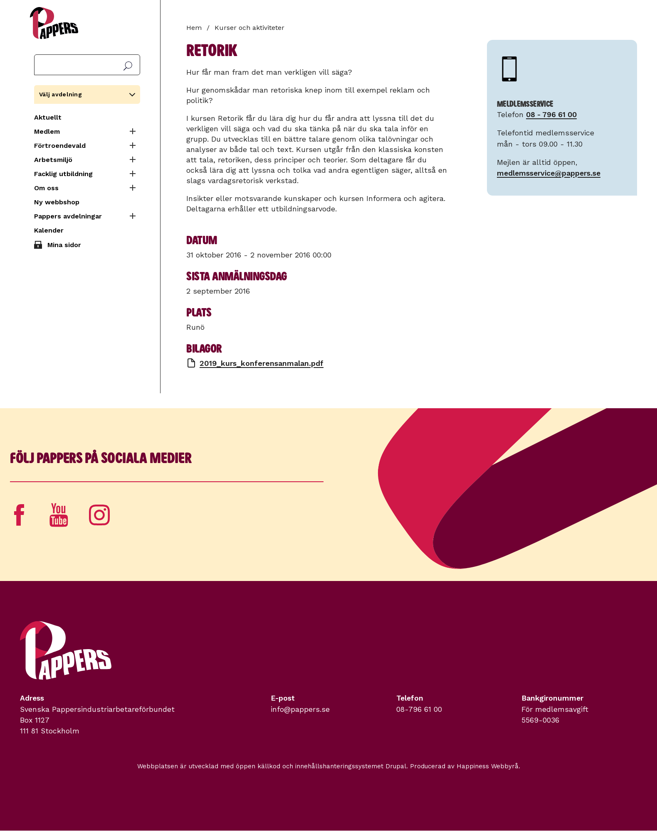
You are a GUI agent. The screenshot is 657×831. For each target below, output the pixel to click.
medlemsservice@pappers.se (548, 173)
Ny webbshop (56, 202)
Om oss (46, 188)
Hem (194, 28)
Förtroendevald (60, 146)
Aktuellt (48, 117)
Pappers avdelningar (68, 216)
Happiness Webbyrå (488, 766)
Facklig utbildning (63, 174)
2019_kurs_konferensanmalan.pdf (262, 363)
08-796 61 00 (419, 709)
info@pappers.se (300, 709)
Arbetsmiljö (53, 160)
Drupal (395, 766)
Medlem (47, 131)
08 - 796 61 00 (551, 114)
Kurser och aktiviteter (249, 28)
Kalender (49, 230)
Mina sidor (64, 245)
